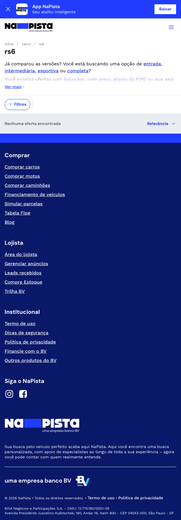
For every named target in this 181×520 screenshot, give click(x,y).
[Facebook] (23, 394)
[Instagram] (9, 394)
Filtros (17, 104)
